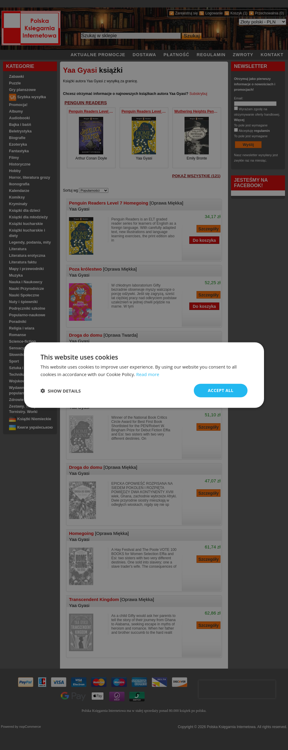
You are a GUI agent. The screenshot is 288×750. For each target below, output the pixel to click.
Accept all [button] (220, 390)
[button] (60, 390)
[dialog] (144, 375)
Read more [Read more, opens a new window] (147, 374)
